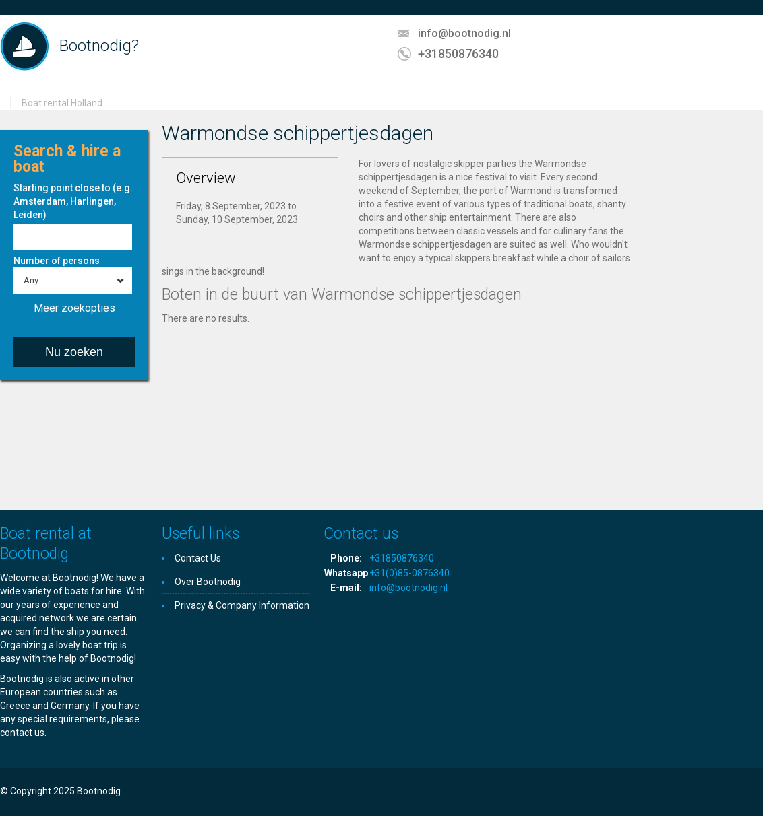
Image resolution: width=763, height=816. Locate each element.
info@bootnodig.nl (464, 33)
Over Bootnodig (208, 581)
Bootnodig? (99, 45)
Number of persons (56, 260)
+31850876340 (458, 53)
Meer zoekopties (74, 308)
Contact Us (198, 558)
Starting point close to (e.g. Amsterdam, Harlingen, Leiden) (73, 201)
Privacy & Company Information (242, 605)
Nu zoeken (74, 352)
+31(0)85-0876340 (409, 573)
